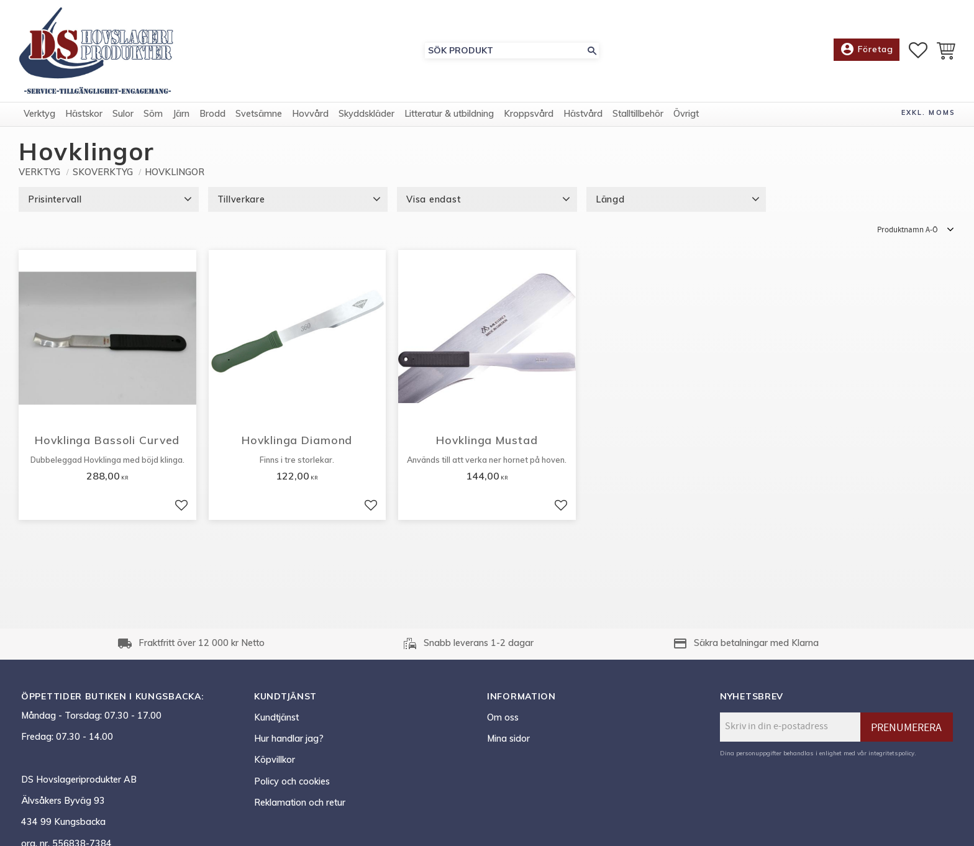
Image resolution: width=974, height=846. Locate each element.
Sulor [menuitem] (123, 113)
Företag (866, 50)
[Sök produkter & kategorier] (505, 50)
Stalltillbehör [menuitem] (637, 113)
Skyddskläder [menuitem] (366, 113)
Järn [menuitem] (181, 113)
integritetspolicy (891, 753)
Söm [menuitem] (153, 113)
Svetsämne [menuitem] (258, 113)
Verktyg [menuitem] (39, 113)
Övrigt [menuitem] (686, 113)
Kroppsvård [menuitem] (528, 113)
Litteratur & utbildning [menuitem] (449, 113)
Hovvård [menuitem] (310, 113)
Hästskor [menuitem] (83, 113)
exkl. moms (928, 112)
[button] (918, 50)
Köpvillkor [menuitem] (274, 759)
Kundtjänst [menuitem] (276, 717)
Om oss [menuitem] (503, 717)
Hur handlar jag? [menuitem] (289, 738)
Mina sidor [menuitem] (508, 738)
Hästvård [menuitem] (583, 113)
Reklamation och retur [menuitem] (299, 802)
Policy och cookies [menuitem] (292, 781)
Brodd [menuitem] (212, 113)
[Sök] (592, 50)
